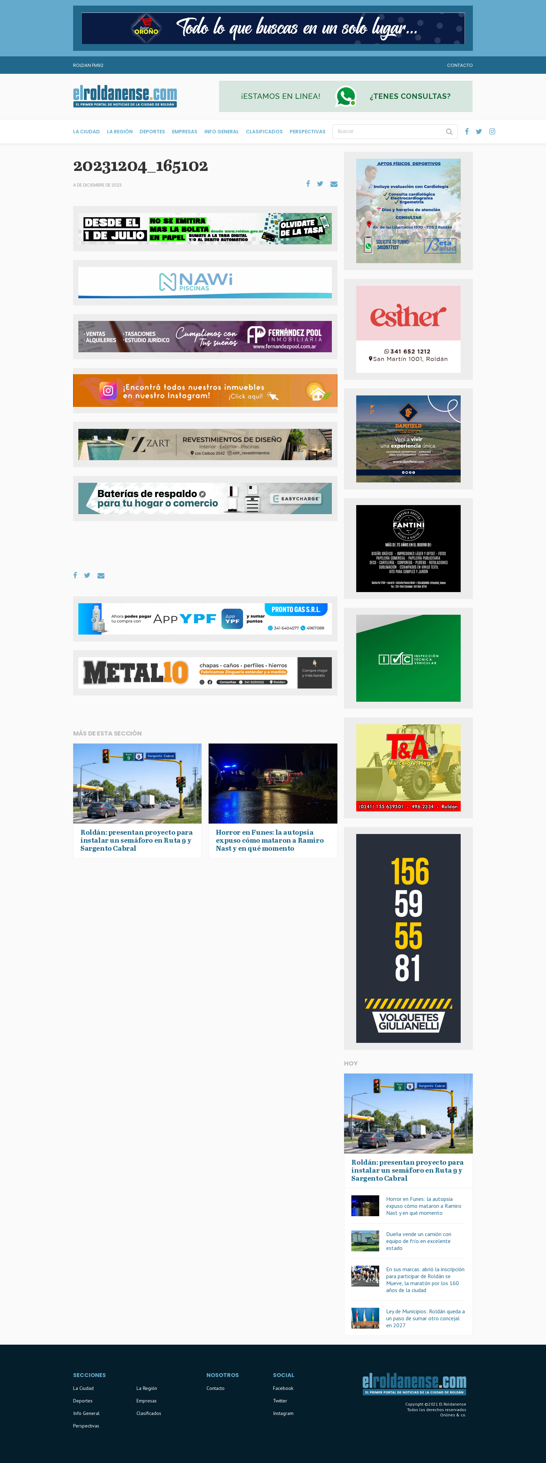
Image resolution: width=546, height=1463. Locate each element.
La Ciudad (86, 131)
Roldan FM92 (88, 65)
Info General (221, 131)
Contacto (460, 65)
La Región (120, 131)
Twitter (280, 1401)
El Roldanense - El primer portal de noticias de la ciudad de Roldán (125, 96)
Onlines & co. (453, 1414)
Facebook (283, 1388)
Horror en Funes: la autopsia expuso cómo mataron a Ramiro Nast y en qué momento (423, 1205)
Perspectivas (308, 131)
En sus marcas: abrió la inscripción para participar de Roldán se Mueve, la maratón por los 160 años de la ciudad (425, 1279)
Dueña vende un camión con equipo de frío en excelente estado (418, 1240)
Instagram (283, 1413)
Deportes (152, 131)
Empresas (184, 131)
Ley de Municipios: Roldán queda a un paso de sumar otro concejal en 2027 (425, 1318)
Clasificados (264, 131)
